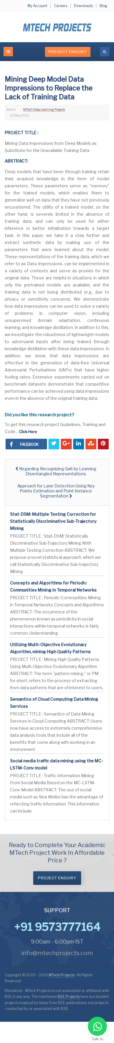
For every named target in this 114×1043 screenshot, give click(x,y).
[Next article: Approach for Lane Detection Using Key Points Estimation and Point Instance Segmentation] (56, 491)
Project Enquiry (67, 52)
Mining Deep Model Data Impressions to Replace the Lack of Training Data (48, 88)
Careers (60, 6)
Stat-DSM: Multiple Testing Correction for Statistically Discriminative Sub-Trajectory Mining (53, 521)
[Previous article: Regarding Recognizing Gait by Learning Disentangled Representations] (56, 471)
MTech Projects (62, 975)
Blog (103, 6)
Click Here (28, 431)
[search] (104, 51)
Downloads (83, 6)
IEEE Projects (69, 996)
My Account (37, 6)
